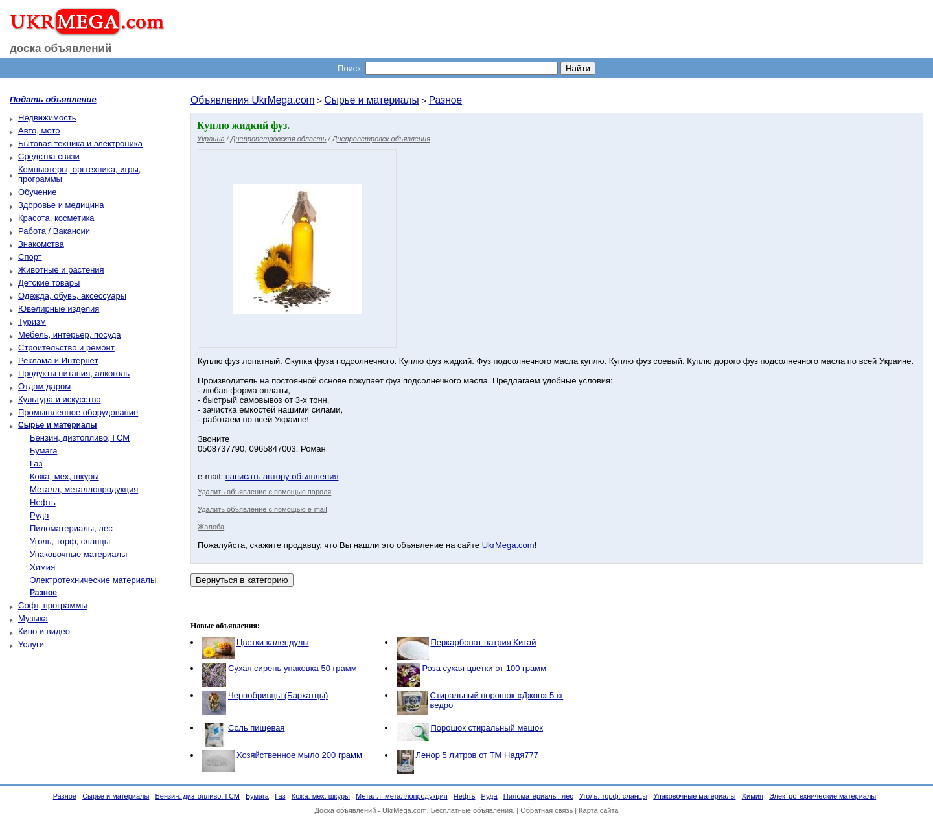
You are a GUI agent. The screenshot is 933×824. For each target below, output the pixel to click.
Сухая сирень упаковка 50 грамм (292, 668)
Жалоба (211, 527)
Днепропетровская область (279, 139)
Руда (39, 515)
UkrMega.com (508, 545)
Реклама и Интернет (58, 360)
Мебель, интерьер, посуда (69, 334)
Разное (446, 100)
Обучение (37, 192)
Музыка (33, 618)
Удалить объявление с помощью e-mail (262, 509)
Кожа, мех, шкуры (64, 476)
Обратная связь (546, 810)
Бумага (43, 450)
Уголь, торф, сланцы (70, 541)
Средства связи (49, 156)
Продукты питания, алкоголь (74, 373)
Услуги (31, 644)
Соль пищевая (256, 728)
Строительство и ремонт (66, 347)
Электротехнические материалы (93, 580)
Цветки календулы (272, 642)
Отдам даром (44, 386)
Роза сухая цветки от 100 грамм (484, 668)
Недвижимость (47, 117)
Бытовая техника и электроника (80, 143)
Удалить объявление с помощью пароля (264, 492)
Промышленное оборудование (78, 412)
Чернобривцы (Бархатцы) (278, 695)
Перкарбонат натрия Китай (483, 642)
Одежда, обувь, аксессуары (72, 296)
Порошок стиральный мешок (487, 728)
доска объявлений (61, 48)
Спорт (30, 257)
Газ (36, 463)
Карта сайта (598, 810)
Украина (211, 139)
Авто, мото (39, 130)
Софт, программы (52, 605)
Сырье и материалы (371, 100)
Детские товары (49, 283)
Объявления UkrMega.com (252, 100)
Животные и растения (61, 270)
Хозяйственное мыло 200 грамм (299, 755)
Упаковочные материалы (78, 554)
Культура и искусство (59, 399)
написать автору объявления (282, 476)
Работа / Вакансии (54, 231)
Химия (42, 567)
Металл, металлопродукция (84, 489)
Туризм (32, 321)
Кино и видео (44, 631)
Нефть (43, 502)
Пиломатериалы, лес (71, 528)
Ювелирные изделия (58, 309)
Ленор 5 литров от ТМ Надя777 (477, 755)
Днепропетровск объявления (381, 139)
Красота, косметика (56, 218)
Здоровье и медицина (61, 205)
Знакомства (41, 244)
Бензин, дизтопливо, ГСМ (80, 437)
